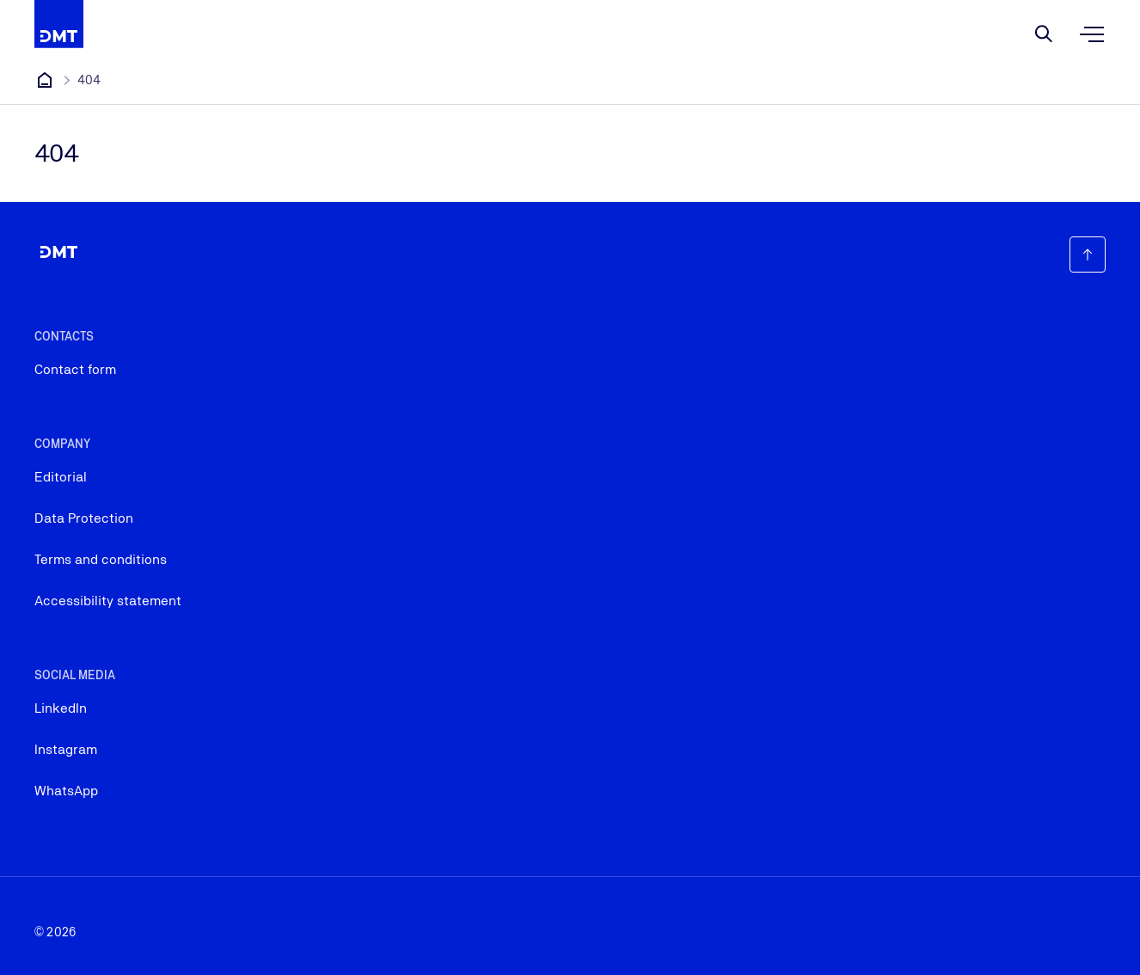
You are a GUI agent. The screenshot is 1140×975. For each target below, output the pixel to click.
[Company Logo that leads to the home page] (58, 24)
